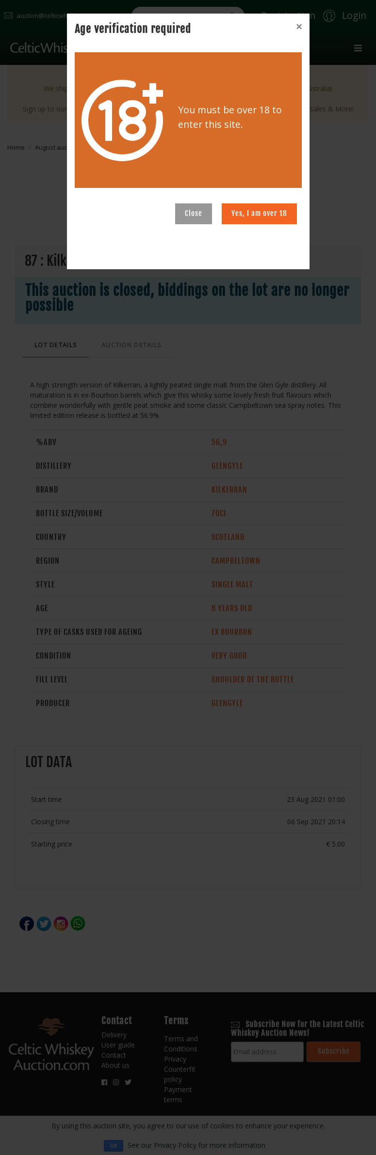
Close (193, 213)
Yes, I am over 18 (259, 213)
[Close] (299, 27)
